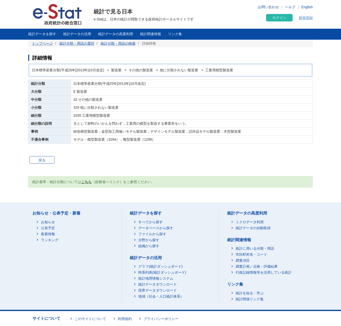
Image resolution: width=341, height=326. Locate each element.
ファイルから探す (152, 234)
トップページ (42, 43)
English (307, 7)
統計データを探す (42, 34)
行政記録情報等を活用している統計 (264, 272)
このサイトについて (90, 319)
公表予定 (48, 228)
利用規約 (125, 319)
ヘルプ (290, 7)
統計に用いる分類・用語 (255, 248)
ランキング (49, 240)
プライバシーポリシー (161, 319)
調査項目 (243, 260)
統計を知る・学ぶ (250, 293)
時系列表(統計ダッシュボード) (162, 272)
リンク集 (175, 34)
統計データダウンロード (157, 284)
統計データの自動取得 (253, 228)
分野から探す (148, 240)
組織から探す (148, 246)
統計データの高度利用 (115, 34)
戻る (41, 160)
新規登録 (306, 18)
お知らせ (48, 222)
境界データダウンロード (157, 290)
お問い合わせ (268, 7)
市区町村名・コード (251, 254)
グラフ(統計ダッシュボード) (160, 266)
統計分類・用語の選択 (76, 43)
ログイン (279, 18)
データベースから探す (155, 228)
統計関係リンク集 (250, 299)
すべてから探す (150, 222)
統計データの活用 (77, 34)
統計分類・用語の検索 (118, 43)
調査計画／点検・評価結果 (257, 266)
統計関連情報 (150, 34)
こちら (86, 182)
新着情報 (48, 234)
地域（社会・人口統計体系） (161, 296)
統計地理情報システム (155, 278)
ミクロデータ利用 (250, 222)
